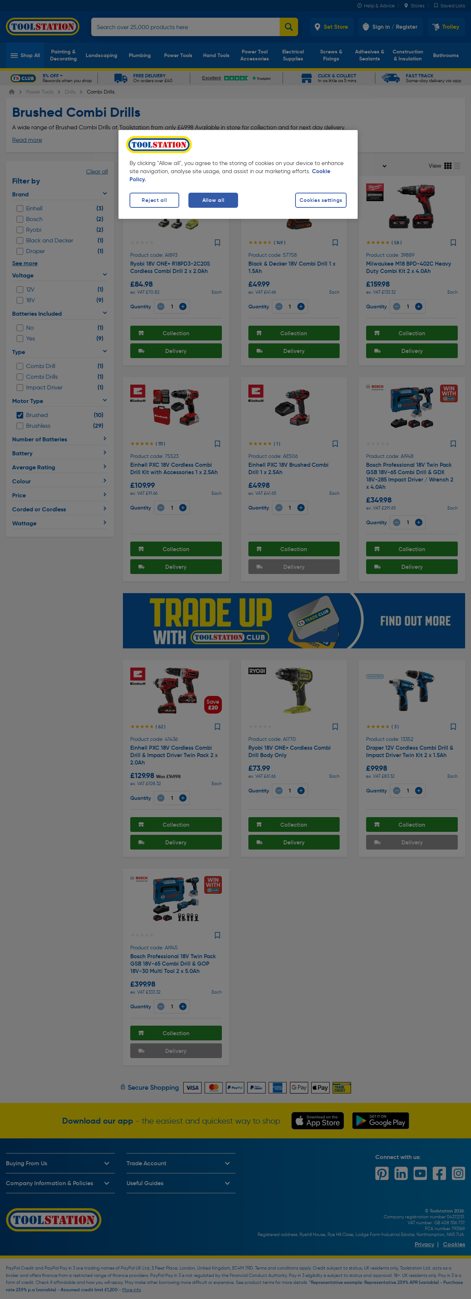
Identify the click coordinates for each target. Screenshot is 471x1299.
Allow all (213, 200)
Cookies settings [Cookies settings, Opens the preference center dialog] (321, 200)
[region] (238, 174)
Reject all (154, 200)
